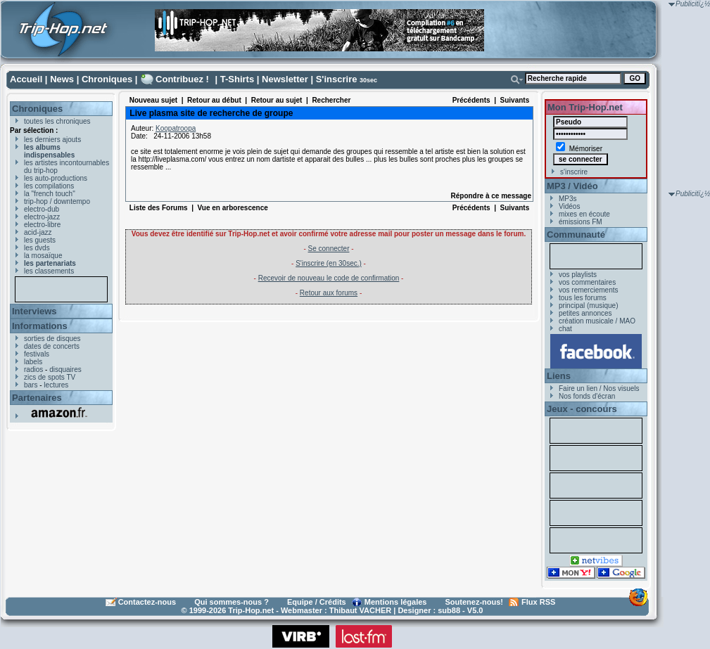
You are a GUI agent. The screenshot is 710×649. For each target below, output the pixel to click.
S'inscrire (336, 79)
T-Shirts (237, 79)
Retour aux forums (328, 293)
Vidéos (569, 206)
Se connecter (329, 248)
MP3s (568, 199)
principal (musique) (588, 305)
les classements (49, 271)
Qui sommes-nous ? (231, 602)
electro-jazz (42, 217)
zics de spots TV (49, 377)
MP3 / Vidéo (572, 186)
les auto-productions (55, 178)
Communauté (576, 234)
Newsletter (285, 79)
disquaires (65, 369)
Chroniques (107, 79)
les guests (40, 240)
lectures (56, 385)
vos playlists (578, 274)
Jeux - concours (582, 409)
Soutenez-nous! (474, 602)
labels (33, 362)
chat (565, 329)
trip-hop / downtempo (57, 201)
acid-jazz (37, 232)
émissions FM (580, 222)
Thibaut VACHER (360, 610)
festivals (36, 354)
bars (30, 385)
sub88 (449, 610)
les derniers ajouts (52, 139)
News (62, 79)
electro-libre (42, 225)
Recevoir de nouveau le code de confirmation (329, 278)
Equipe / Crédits (316, 602)
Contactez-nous (147, 602)
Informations (40, 326)
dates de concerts (52, 346)
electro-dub (41, 209)
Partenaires (37, 397)
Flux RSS (538, 602)
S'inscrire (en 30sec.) (329, 263)
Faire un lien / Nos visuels (599, 388)
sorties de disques (52, 338)
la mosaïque (43, 255)
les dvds (37, 248)
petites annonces (585, 313)
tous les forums (583, 298)
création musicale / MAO (597, 321)
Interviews (34, 311)
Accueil (26, 79)
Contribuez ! (182, 79)
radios (33, 369)
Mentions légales (395, 602)
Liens (559, 376)
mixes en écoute (584, 214)
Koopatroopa (176, 128)
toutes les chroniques (57, 121)
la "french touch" (49, 194)
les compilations (49, 186)
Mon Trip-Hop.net (585, 107)
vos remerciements (588, 290)
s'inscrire (574, 172)
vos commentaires (587, 282)
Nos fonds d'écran (587, 396)
